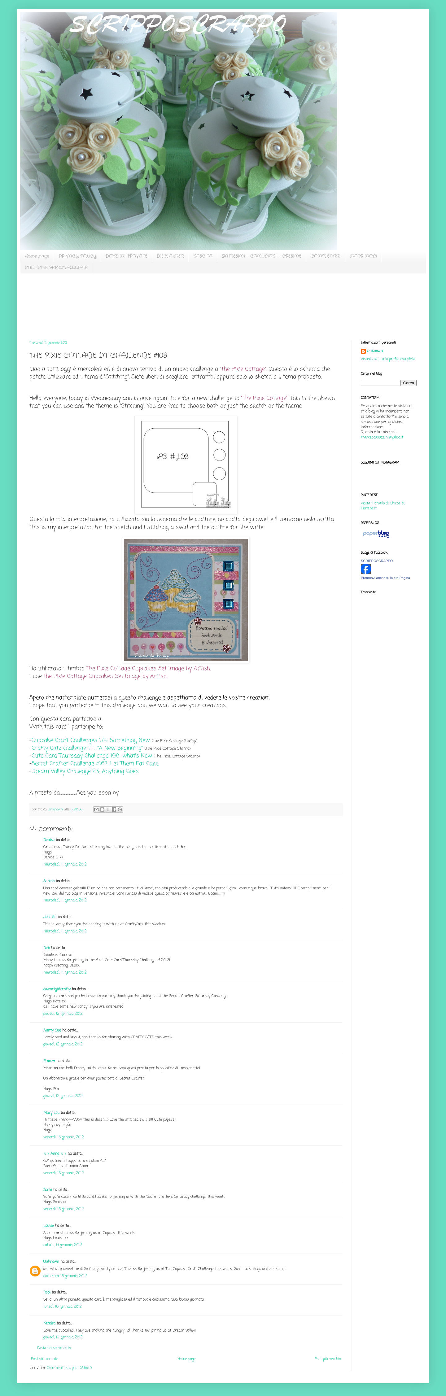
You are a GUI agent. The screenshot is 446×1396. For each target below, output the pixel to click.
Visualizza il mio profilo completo (388, 359)
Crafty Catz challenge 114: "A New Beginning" (87, 748)
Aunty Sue (52, 1030)
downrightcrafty (57, 989)
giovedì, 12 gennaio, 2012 (63, 1014)
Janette (49, 917)
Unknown (51, 1262)
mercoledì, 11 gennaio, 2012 (65, 864)
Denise (49, 840)
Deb (46, 948)
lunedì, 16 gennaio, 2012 (62, 1307)
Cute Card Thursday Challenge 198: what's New (92, 756)
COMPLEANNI (325, 256)
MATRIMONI (363, 256)
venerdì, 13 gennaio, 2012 (63, 1137)
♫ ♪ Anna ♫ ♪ (54, 1154)
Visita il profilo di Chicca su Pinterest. (383, 506)
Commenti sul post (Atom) (69, 1368)
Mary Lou (51, 1113)
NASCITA (202, 256)
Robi (46, 1292)
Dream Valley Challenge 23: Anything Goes (85, 771)
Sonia (47, 1190)
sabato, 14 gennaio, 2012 (62, 1245)
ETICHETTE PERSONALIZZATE (56, 267)
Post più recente (44, 1359)
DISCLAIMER (170, 256)
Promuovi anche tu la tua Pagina (385, 578)
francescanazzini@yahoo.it (382, 437)
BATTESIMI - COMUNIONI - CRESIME (261, 256)
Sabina (49, 881)
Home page (36, 256)
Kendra (49, 1323)
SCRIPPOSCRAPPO (377, 561)
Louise (48, 1226)
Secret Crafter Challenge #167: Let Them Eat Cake (95, 763)
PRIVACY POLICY (77, 256)
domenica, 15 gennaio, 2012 (65, 1276)
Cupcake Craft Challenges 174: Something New (91, 740)
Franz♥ (49, 1061)
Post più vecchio (328, 1359)
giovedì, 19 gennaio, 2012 (63, 1337)
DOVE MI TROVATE (126, 256)
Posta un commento (54, 1348)
